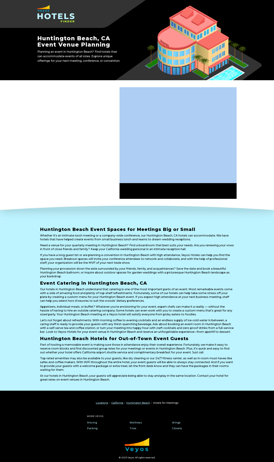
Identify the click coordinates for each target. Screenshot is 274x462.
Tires (132, 428)
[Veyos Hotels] (59, 13)
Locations (102, 402)
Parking (92, 428)
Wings (176, 422)
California (117, 402)
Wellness (135, 422)
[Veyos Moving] (137, 445)
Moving (92, 422)
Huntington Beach (138, 402)
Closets (177, 428)
